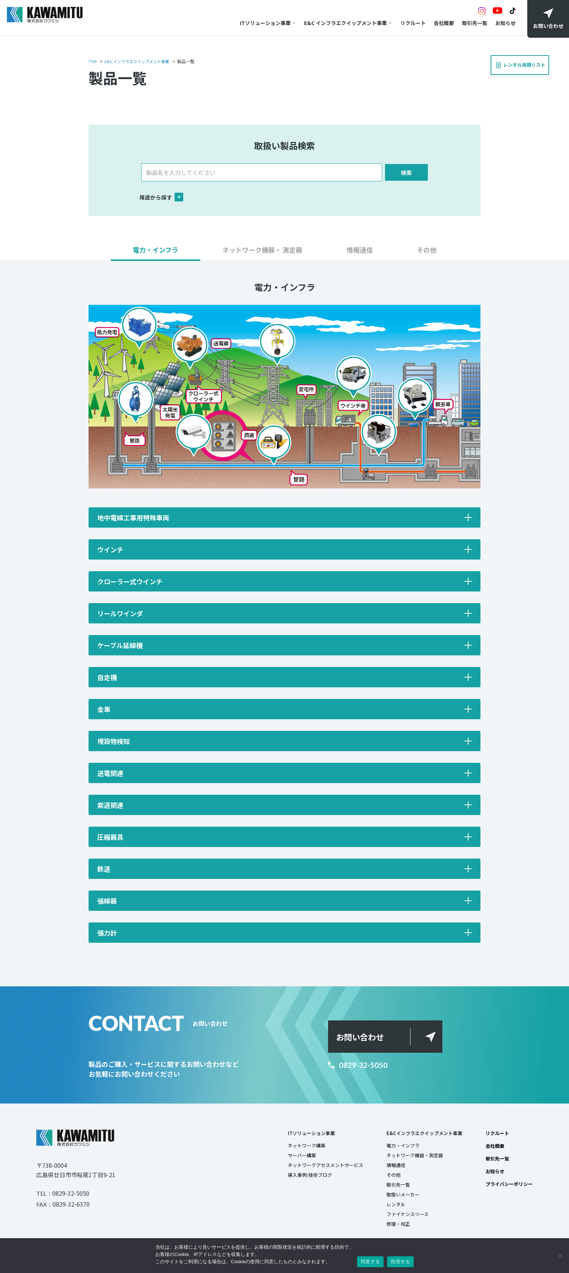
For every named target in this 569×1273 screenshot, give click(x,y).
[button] (155, 254)
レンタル (387, 1208)
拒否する (400, 1261)
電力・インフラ (395, 1147)
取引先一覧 (471, 22)
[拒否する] (560, 1255)
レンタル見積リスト (517, 62)
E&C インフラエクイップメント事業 (342, 22)
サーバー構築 (288, 1157)
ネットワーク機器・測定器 (407, 1157)
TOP (93, 61)
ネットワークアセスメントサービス (313, 1167)
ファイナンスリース (399, 1218)
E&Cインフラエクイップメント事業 (418, 1134)
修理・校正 (389, 1228)
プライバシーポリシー (507, 1186)
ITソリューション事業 (262, 22)
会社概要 (440, 22)
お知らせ (502, 22)
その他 (384, 1178)
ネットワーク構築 (293, 1147)
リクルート (409, 22)
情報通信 (387, 1167)
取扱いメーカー (395, 1198)
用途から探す (162, 198)
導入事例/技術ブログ (296, 1178)
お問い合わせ (363, 1037)
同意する (370, 1261)
